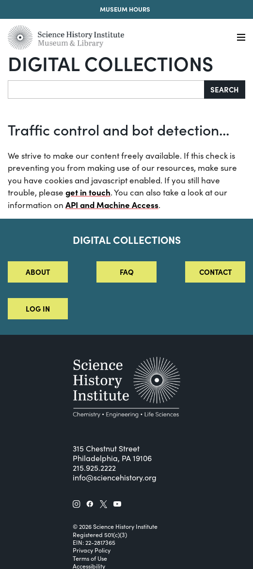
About (38, 272)
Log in (38, 308)
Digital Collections (110, 62)
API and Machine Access (111, 204)
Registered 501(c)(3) (100, 535)
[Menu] (241, 37)
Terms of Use (90, 558)
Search (224, 89)
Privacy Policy (92, 550)
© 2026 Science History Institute (115, 526)
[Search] (106, 89)
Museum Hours (125, 9)
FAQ (127, 272)
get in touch (88, 192)
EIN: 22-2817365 (94, 542)
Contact (215, 272)
